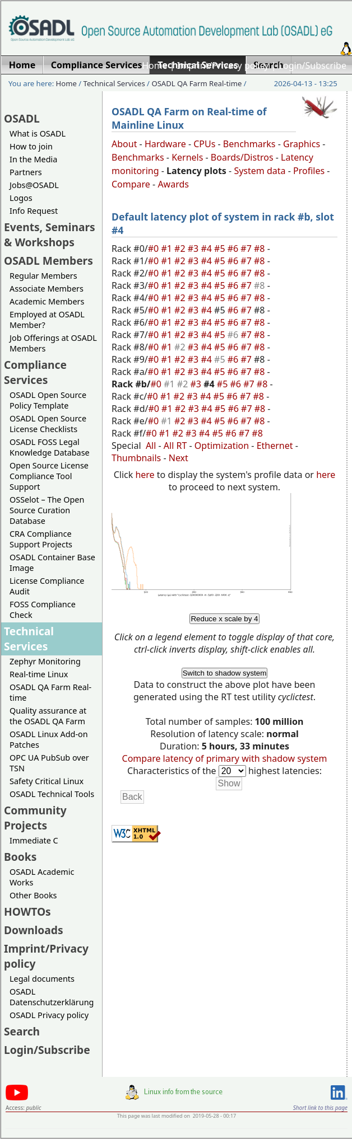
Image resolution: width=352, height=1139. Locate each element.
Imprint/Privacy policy (223, 65)
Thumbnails (136, 458)
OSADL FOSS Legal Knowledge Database (50, 447)
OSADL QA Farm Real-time (196, 83)
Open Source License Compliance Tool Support (49, 476)
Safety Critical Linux (47, 781)
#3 (194, 248)
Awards (173, 184)
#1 (167, 248)
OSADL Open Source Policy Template (48, 400)
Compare (131, 184)
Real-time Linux (39, 674)
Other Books (33, 895)
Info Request (34, 210)
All (151, 445)
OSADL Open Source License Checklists (48, 423)
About (124, 144)
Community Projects (35, 818)
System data (259, 171)
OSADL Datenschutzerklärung (52, 996)
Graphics (301, 144)
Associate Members (47, 288)
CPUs (204, 144)
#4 (207, 248)
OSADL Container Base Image (52, 562)
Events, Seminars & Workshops (49, 234)
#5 (221, 248)
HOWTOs (27, 911)
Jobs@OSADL (34, 185)
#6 (234, 248)
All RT (175, 445)
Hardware (165, 144)
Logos (21, 198)
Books (20, 856)
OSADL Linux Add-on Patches (49, 739)
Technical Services (114, 83)
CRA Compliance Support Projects (41, 539)
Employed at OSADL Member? (47, 319)
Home (155, 65)
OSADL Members (48, 260)
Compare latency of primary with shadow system (224, 758)
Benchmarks (249, 144)
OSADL (22, 118)
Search (22, 1031)
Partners (26, 172)
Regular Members (43, 275)
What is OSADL (38, 133)
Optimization (221, 445)
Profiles (309, 171)
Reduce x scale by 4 (224, 619)
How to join (31, 146)
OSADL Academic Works (42, 877)
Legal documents (42, 978)
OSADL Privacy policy (49, 1015)
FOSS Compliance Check (43, 609)
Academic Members (47, 301)
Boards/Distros (242, 157)
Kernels (187, 157)
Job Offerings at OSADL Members (53, 343)
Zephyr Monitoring (45, 661)
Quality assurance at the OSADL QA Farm (48, 715)
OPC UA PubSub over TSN (49, 763)
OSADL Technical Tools (52, 794)
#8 (260, 248)
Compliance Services (35, 372)
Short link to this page (320, 1108)
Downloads (33, 930)
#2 (181, 248)
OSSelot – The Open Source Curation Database (47, 510)
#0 (154, 248)
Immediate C (34, 840)
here (144, 474)
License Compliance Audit (47, 586)
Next (178, 458)
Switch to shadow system (225, 673)
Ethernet (275, 445)
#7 (247, 248)
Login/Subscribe (312, 65)
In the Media (33, 159)
